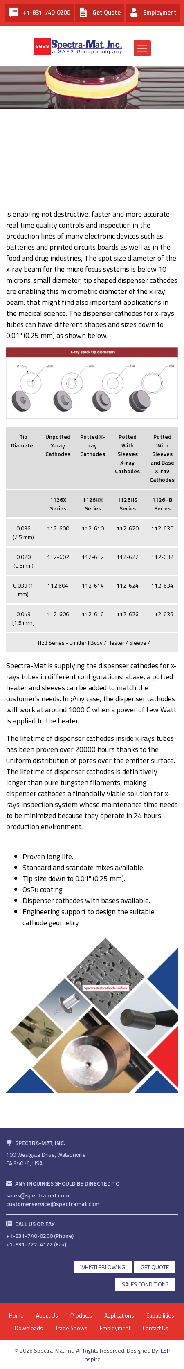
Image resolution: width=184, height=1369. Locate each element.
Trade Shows (71, 1328)
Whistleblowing (102, 1267)
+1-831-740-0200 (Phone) (40, 1235)
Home (16, 1315)
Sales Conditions (145, 1284)
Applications (119, 1315)
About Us (47, 1315)
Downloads (29, 1328)
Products (81, 1315)
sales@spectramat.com (37, 1195)
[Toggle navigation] (142, 48)
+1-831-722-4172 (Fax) (36, 1244)
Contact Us (155, 1328)
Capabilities (160, 1315)
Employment (115, 1328)
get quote (155, 1267)
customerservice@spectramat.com (52, 1203)
